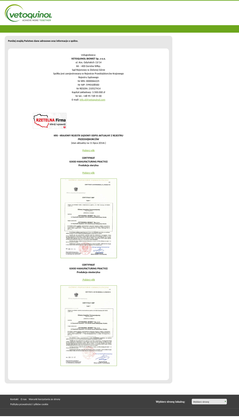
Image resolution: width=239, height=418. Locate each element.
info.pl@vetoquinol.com (92, 99)
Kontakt (14, 399)
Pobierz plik (88, 150)
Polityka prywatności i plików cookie (29, 404)
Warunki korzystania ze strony (44, 399)
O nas (24, 399)
